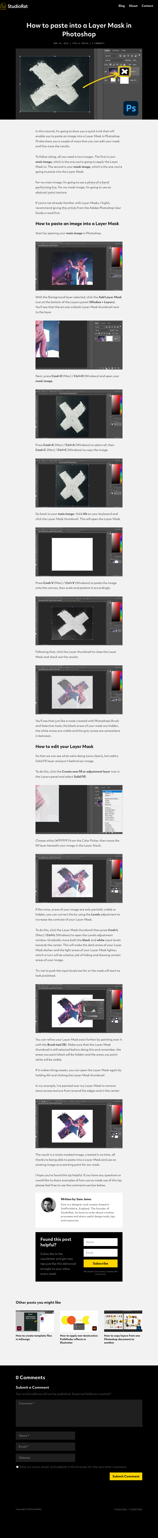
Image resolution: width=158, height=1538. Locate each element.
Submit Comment (125, 1476)
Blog (121, 6)
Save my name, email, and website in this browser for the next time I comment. (73, 1467)
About (133, 6)
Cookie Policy (136, 1509)
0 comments (98, 43)
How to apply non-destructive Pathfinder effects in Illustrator (79, 1339)
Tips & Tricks (80, 43)
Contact (147, 6)
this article (69, 208)
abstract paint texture (51, 192)
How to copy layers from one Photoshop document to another (122, 1339)
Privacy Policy (121, 1509)
